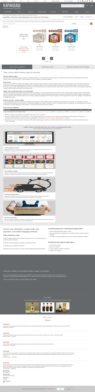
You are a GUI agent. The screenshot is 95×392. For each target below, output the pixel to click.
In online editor (40, 48)
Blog (28, 1)
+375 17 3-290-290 (6, 377)
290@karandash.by (89, 358)
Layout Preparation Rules (49, 116)
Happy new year (71, 46)
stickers (87, 12)
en (5, 369)
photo (19, 12)
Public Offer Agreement (82, 379)
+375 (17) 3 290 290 (68, 1)
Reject (68, 388)
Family (4, 26)
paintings (53, 12)
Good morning (39, 46)
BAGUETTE (65, 12)
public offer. (51, 379)
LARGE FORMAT (42, 12)
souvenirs (30, 12)
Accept (60, 388)
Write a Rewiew (48, 252)
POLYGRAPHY (7, 12)
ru (3, 369)
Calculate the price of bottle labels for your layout (57, 118)
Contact (45, 1)
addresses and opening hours (13, 385)
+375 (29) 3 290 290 (55, 1)
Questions (36, 1)
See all (47, 337)
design (76, 12)
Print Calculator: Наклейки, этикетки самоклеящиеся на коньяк (23, 49)
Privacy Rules (72, 379)
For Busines (4, 1)
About (21, 1)
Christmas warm (55, 46)
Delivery (13, 1)
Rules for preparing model (18, 369)
